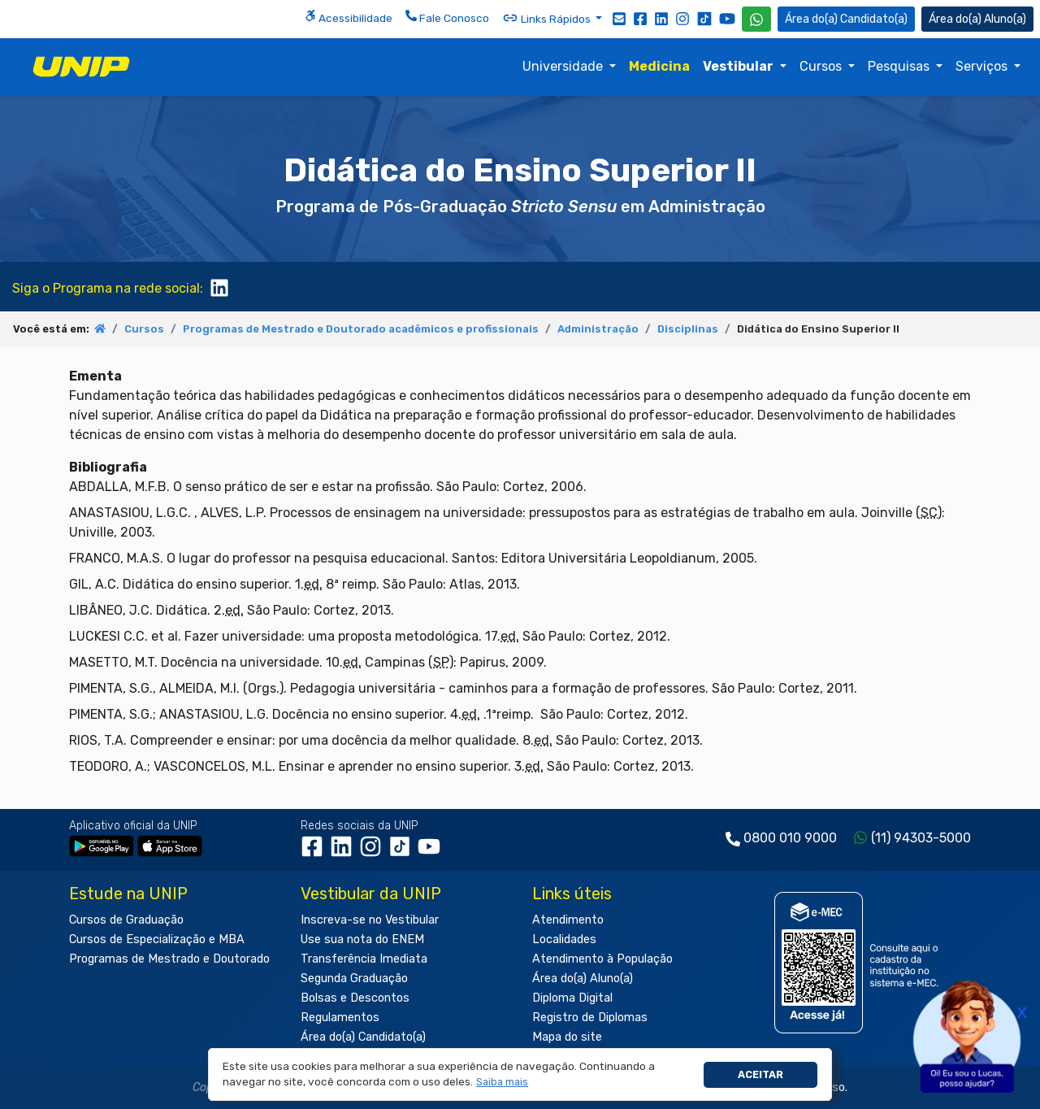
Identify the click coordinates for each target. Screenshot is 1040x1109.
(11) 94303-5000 (921, 838)
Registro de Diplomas (590, 1017)
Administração (598, 329)
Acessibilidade (348, 17)
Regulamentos (340, 1017)
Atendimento (568, 920)
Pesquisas (900, 66)
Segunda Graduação (354, 978)
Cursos (822, 66)
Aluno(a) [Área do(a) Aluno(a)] (977, 19)
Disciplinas (687, 329)
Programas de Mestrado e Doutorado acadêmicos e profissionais (361, 329)
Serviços (983, 66)
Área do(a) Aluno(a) (582, 978)
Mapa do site (567, 1037)
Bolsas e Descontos (355, 998)
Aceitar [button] (760, 1074)
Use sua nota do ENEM (362, 939)
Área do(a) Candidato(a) (363, 1037)
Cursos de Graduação (126, 920)
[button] (502, 1082)
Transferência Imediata (364, 959)
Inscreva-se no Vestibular (370, 920)
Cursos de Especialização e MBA (157, 939)
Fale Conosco (447, 17)
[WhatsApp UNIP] (756, 19)
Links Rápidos (547, 18)
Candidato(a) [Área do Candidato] (846, 19)
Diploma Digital (572, 998)
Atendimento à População (602, 959)
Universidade (564, 66)
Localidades (564, 939)
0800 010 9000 (790, 838)
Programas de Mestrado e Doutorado (169, 959)
